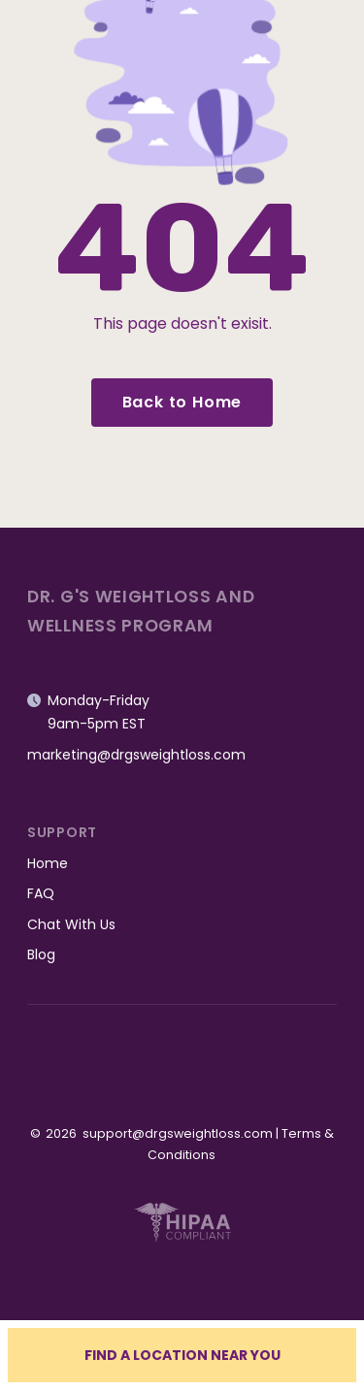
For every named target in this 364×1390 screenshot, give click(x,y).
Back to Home (182, 402)
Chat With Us (71, 924)
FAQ (40, 893)
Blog (41, 954)
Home (47, 863)
